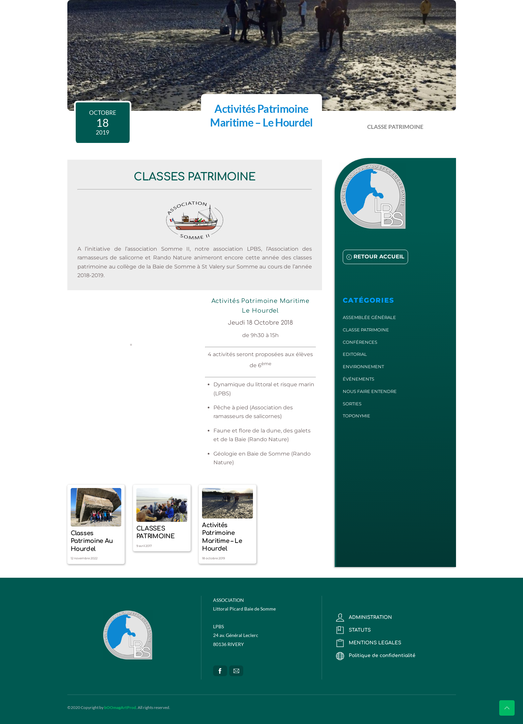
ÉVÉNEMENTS (358, 379)
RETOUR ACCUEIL (375, 256)
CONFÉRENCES (360, 342)
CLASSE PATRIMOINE (395, 126)
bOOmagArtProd (120, 707)
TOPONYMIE (356, 415)
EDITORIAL (355, 354)
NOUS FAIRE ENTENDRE (370, 391)
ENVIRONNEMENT (363, 366)
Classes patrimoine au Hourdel (92, 541)
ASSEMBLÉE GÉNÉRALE (369, 317)
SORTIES (352, 403)
